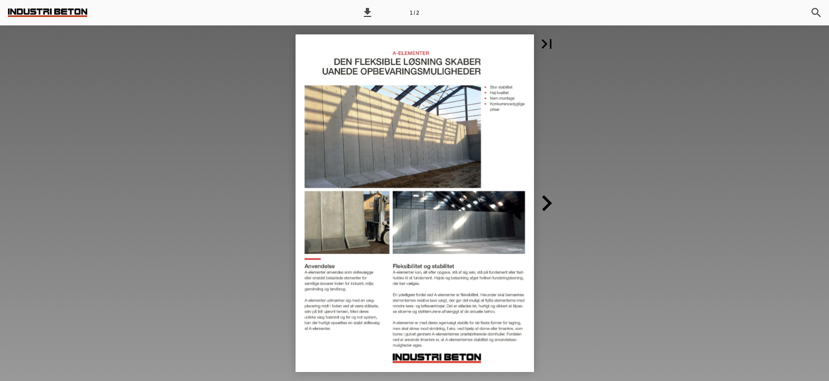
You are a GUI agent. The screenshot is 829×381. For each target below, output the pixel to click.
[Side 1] (414, 12)
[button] (367, 12)
